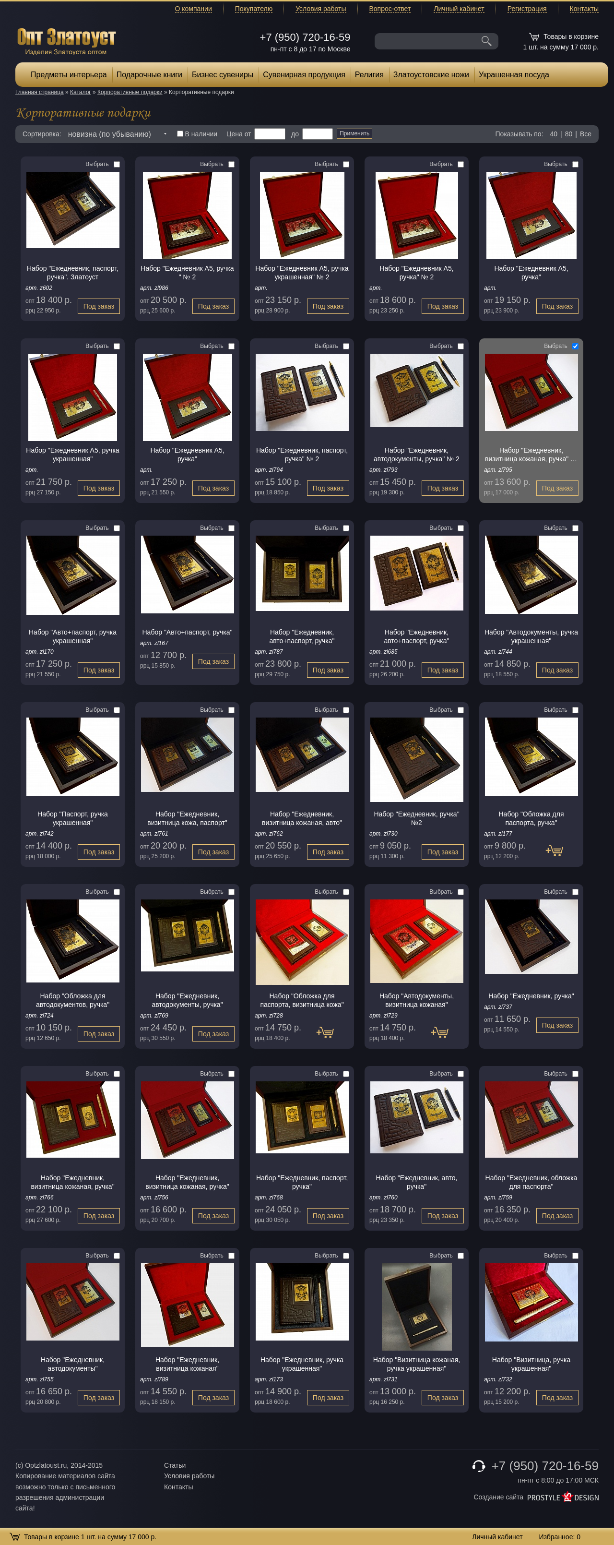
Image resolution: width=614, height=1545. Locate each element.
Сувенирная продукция (304, 75)
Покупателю (253, 8)
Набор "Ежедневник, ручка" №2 (416, 818)
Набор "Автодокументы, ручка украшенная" (531, 636)
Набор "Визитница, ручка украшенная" (531, 1364)
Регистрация (527, 8)
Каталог (80, 92)
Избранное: (559, 1537)
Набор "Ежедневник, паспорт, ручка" (302, 1182)
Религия (369, 75)
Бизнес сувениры (222, 75)
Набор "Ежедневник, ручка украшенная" (301, 1364)
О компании (193, 8)
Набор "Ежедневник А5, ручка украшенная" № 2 (301, 272)
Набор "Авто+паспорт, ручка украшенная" (73, 636)
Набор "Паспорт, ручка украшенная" (72, 818)
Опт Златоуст (66, 40)
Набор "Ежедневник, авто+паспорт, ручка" (301, 636)
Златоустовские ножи (431, 75)
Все (585, 134)
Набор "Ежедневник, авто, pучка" (417, 1182)
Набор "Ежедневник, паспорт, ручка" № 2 (302, 454)
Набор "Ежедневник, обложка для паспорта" (531, 1182)
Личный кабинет (459, 8)
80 (569, 134)
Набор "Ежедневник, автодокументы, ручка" (187, 1000)
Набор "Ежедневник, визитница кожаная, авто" (302, 818)
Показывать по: (519, 134)
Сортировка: (42, 134)
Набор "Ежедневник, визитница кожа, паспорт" (187, 818)
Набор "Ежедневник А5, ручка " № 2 (187, 272)
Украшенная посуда (514, 75)
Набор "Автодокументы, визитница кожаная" (416, 1000)
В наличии (197, 134)
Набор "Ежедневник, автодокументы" (73, 1364)
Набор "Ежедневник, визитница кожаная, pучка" (187, 1182)
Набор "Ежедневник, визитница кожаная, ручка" (72, 1182)
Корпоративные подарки (130, 92)
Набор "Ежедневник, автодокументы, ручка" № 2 (417, 454)
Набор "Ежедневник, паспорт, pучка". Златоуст (72, 272)
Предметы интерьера (69, 75)
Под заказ (98, 306)
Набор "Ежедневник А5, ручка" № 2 (416, 272)
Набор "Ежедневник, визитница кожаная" (187, 1364)
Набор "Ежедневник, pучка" (531, 996)
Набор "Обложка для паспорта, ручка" (531, 818)
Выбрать (102, 164)
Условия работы (320, 8)
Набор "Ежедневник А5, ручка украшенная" (72, 454)
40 (553, 134)
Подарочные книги (149, 75)
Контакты (584, 8)
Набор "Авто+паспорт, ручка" (187, 632)
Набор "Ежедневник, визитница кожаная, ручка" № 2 (531, 454)
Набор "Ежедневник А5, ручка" (531, 272)
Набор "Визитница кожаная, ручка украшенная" (416, 1364)
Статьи (175, 1465)
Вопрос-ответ (390, 8)
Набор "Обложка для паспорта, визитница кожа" (301, 1000)
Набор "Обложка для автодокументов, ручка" (72, 1000)
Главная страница (39, 92)
